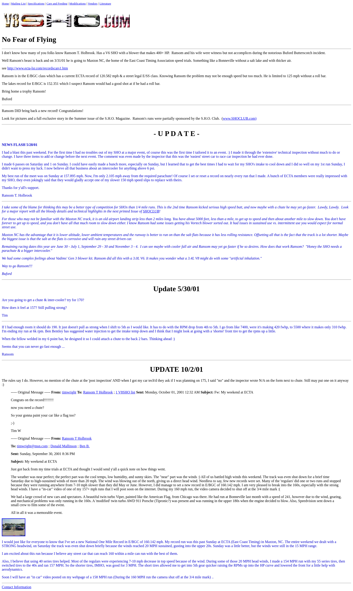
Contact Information (16, 587)
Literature (105, 3)
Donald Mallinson (63, 446)
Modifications (77, 3)
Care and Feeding (56, 3)
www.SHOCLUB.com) (239, 118)
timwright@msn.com (32, 446)
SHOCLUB (151, 211)
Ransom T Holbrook (98, 392)
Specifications (36, 3)
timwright (69, 392)
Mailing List (18, 3)
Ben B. (85, 446)
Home (5, 3)
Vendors (93, 3)
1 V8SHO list (125, 392)
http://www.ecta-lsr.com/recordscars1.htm (37, 68)
